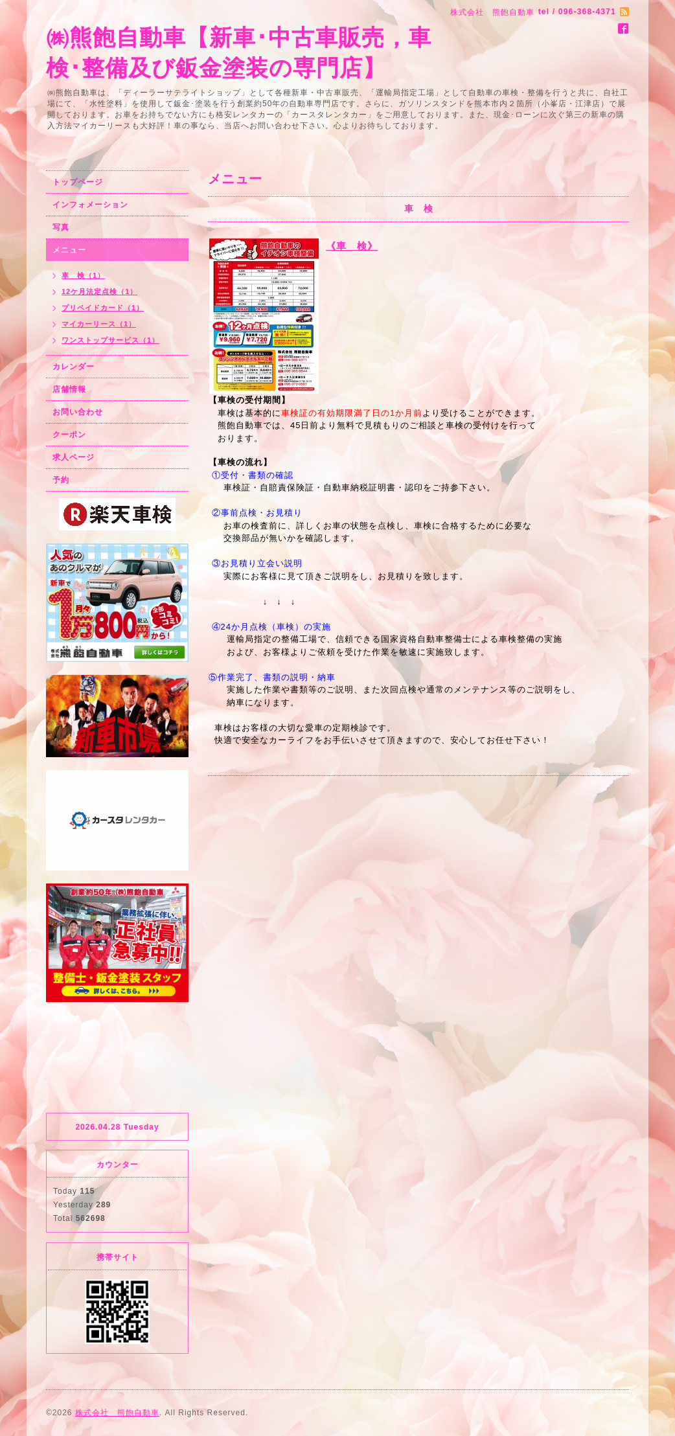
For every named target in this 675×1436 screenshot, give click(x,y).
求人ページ (73, 457)
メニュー (69, 250)
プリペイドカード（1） (103, 308)
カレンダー (73, 366)
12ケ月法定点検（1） (99, 291)
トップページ (77, 182)
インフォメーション (90, 204)
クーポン (69, 434)
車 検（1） (83, 275)
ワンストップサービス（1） (110, 340)
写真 (60, 227)
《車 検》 (352, 245)
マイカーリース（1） (99, 324)
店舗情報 (69, 389)
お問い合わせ (77, 411)
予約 (60, 479)
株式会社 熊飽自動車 (117, 1412)
